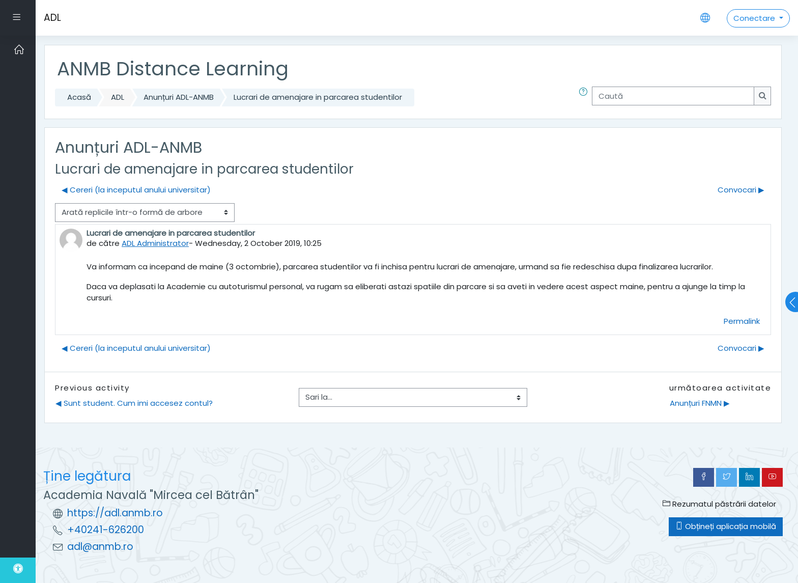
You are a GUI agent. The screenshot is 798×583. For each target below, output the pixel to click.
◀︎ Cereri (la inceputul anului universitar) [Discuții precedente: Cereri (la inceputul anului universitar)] (136, 189)
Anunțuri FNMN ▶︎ (700, 403)
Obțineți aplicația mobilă (725, 526)
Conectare (755, 18)
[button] (585, 97)
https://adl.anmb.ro (115, 513)
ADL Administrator (155, 243)
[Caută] (673, 96)
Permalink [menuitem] (742, 321)
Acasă (79, 97)
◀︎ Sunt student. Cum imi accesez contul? (134, 403)
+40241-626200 (105, 530)
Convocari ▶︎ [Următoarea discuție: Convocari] (741, 189)
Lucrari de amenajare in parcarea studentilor (318, 97)
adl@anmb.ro (100, 546)
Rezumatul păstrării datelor (719, 503)
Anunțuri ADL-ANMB (179, 97)
